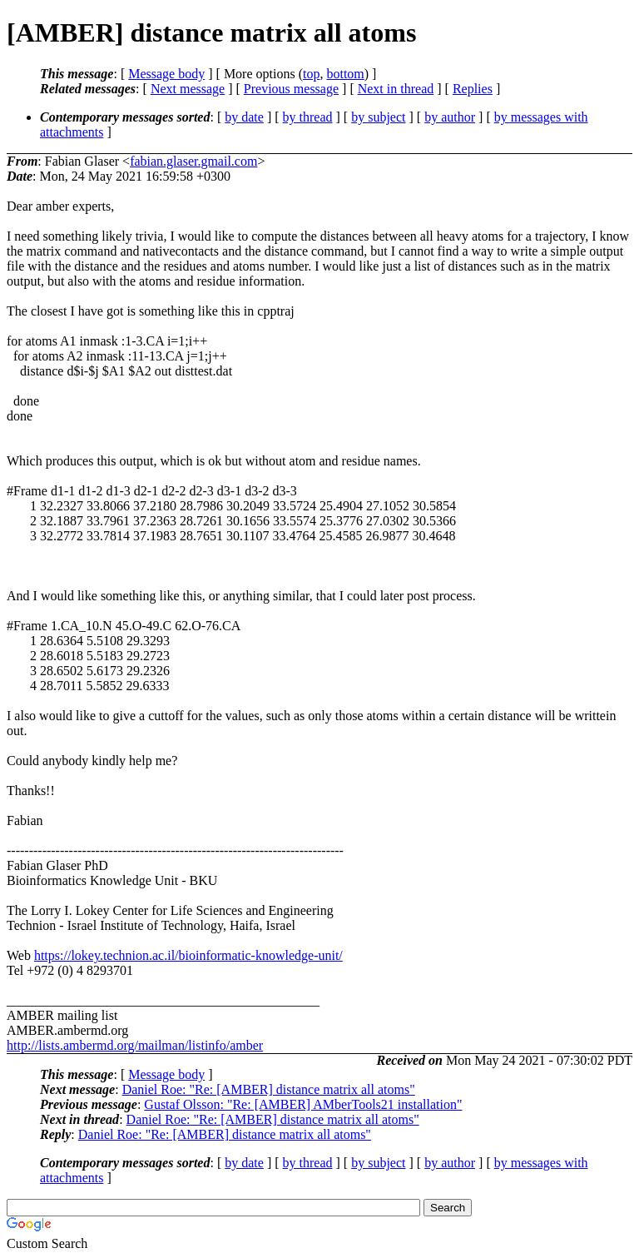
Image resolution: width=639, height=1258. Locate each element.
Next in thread (396, 89)
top (311, 74)
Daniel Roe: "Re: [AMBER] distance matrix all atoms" (268, 1089)
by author (449, 117)
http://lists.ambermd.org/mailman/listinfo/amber (135, 1045)
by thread (308, 117)
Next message (188, 89)
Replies (473, 89)
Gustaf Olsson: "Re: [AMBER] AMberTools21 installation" (303, 1104)
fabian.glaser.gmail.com (193, 161)
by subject (378, 117)
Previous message (291, 89)
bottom (345, 74)
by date (244, 117)
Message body (166, 74)
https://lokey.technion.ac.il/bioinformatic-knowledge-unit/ (188, 955)
